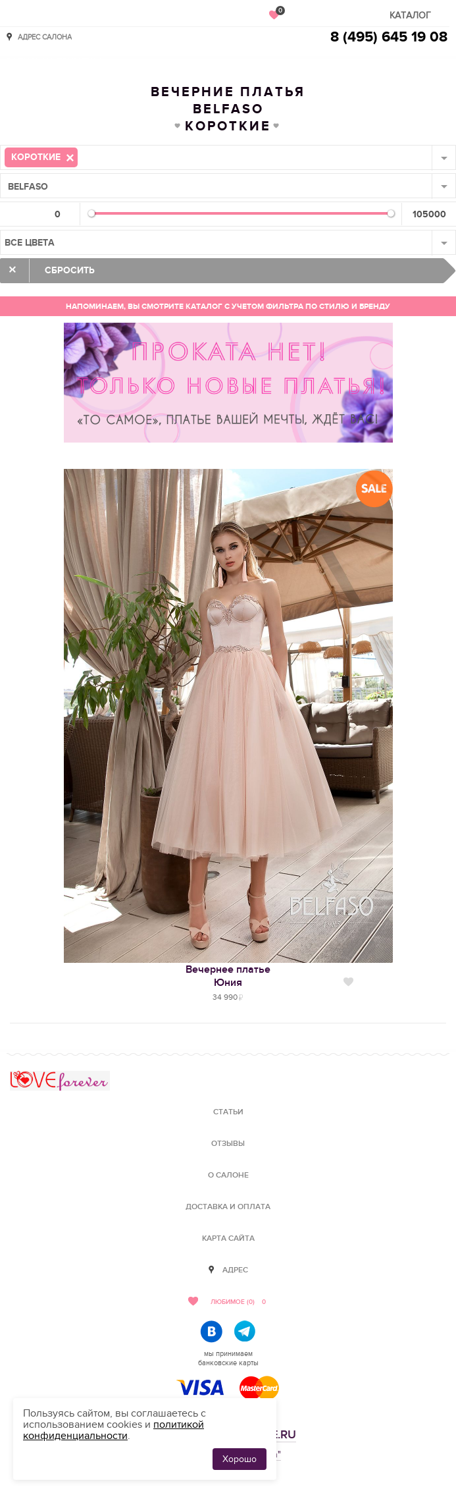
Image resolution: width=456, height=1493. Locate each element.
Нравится (348, 982)
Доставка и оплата (228, 1207)
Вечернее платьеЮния (228, 976)
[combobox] (228, 157)
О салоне (228, 1175)
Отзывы (228, 1144)
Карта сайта (228, 1238)
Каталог (410, 15)
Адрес (235, 1270)
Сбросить (70, 270)
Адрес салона (45, 36)
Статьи (228, 1112)
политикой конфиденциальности (113, 1430)
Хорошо (239, 1459)
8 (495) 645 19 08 (388, 37)
